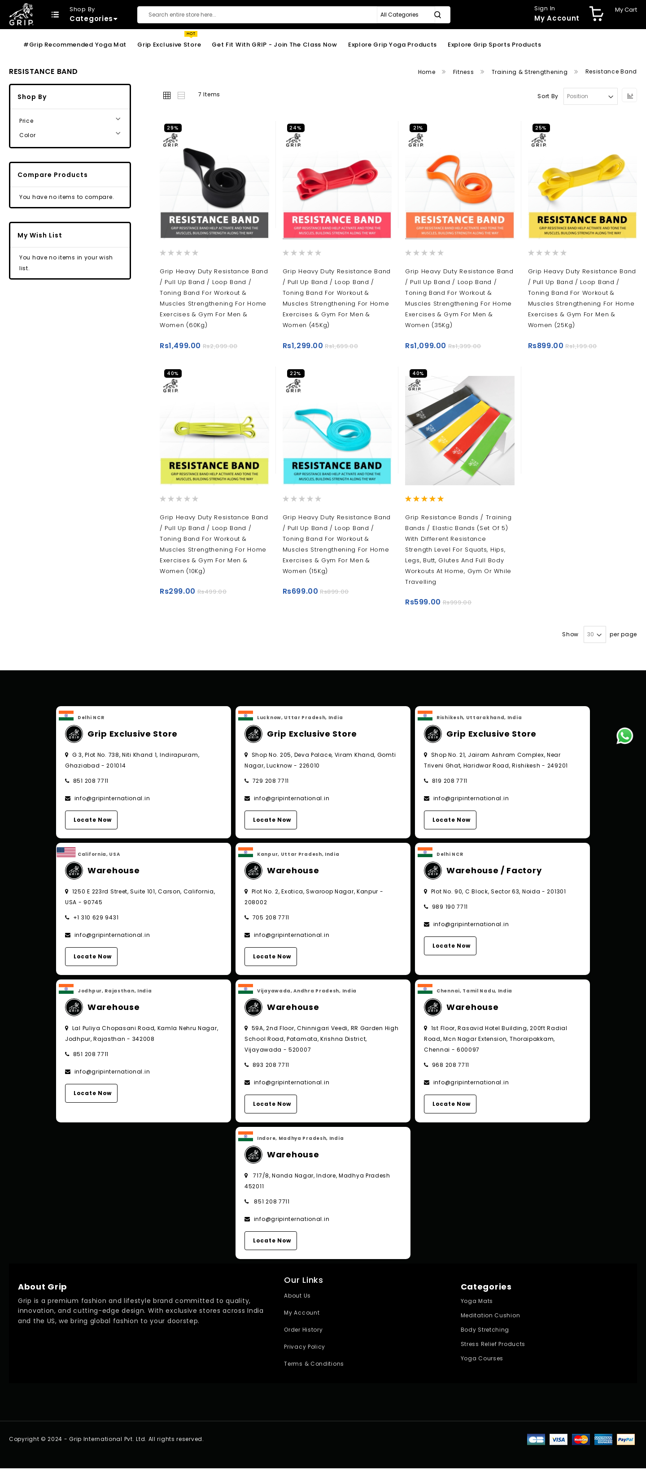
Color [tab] (27, 135)
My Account (301, 1315)
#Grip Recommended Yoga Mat (75, 44)
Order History (303, 1332)
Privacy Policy (304, 1349)
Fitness (464, 72)
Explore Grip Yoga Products (392, 44)
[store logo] (21, 14)
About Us (297, 1298)
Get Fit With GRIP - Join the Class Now (274, 44)
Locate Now (93, 822)
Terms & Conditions (314, 1366)
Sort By (548, 96)
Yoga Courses (482, 1361)
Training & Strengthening (531, 72)
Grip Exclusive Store (169, 44)
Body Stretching (485, 1332)
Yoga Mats (477, 1303)
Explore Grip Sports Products (494, 44)
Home (427, 72)
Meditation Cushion (490, 1318)
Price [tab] (26, 121)
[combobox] (294, 15)
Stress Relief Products (493, 1346)
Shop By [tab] (32, 96)
